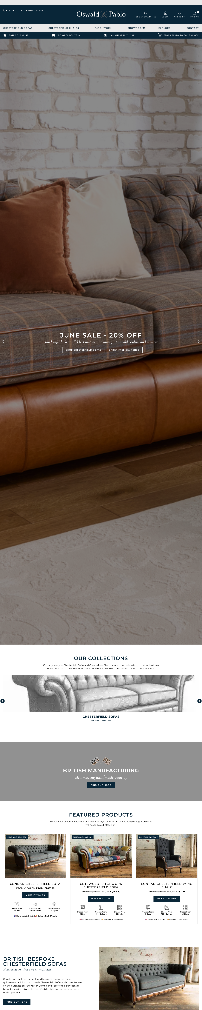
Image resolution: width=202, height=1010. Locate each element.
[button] (3, 341)
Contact (192, 28)
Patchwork (104, 28)
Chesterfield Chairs (64, 28)
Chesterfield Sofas (19, 28)
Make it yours (35, 895)
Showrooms (137, 28)
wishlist (179, 17)
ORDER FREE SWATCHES (124, 350)
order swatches (146, 17)
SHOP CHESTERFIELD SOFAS (83, 350)
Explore (165, 28)
